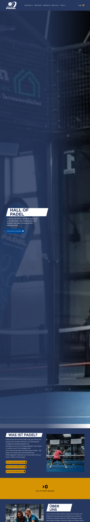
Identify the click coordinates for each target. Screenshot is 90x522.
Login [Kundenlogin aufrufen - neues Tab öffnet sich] (80, 5)
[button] (29, 5)
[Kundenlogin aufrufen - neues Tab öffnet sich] (83, 5)
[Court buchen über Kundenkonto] (17, 462)
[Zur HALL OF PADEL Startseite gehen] (13, 5)
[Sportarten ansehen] (16, 231)
